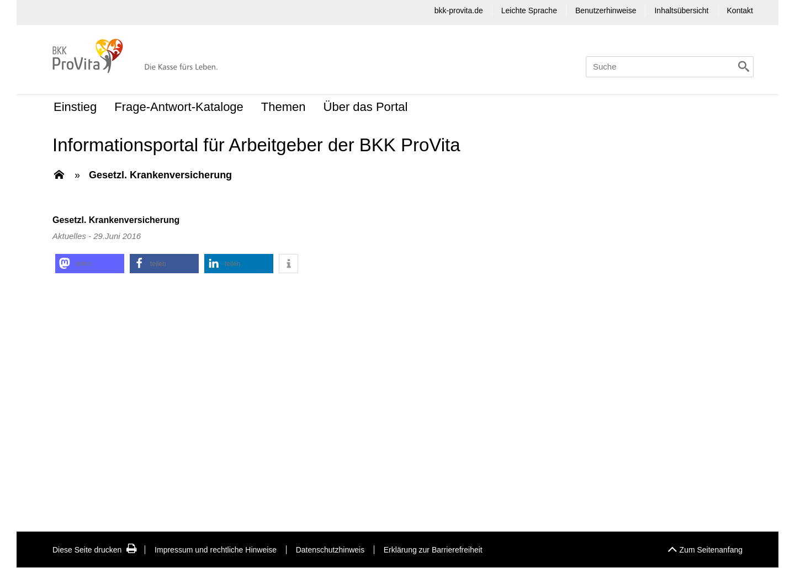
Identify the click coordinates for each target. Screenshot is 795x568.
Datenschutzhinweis (330, 549)
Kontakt (740, 10)
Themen (283, 107)
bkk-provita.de (458, 10)
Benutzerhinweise (606, 10)
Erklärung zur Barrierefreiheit (433, 549)
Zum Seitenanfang (705, 547)
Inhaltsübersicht (681, 10)
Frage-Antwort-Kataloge (178, 107)
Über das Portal (366, 107)
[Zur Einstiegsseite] (59, 175)
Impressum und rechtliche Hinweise (216, 549)
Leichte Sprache (529, 10)
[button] (89, 263)
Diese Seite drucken (94, 549)
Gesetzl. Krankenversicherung (160, 175)
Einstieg (75, 107)
